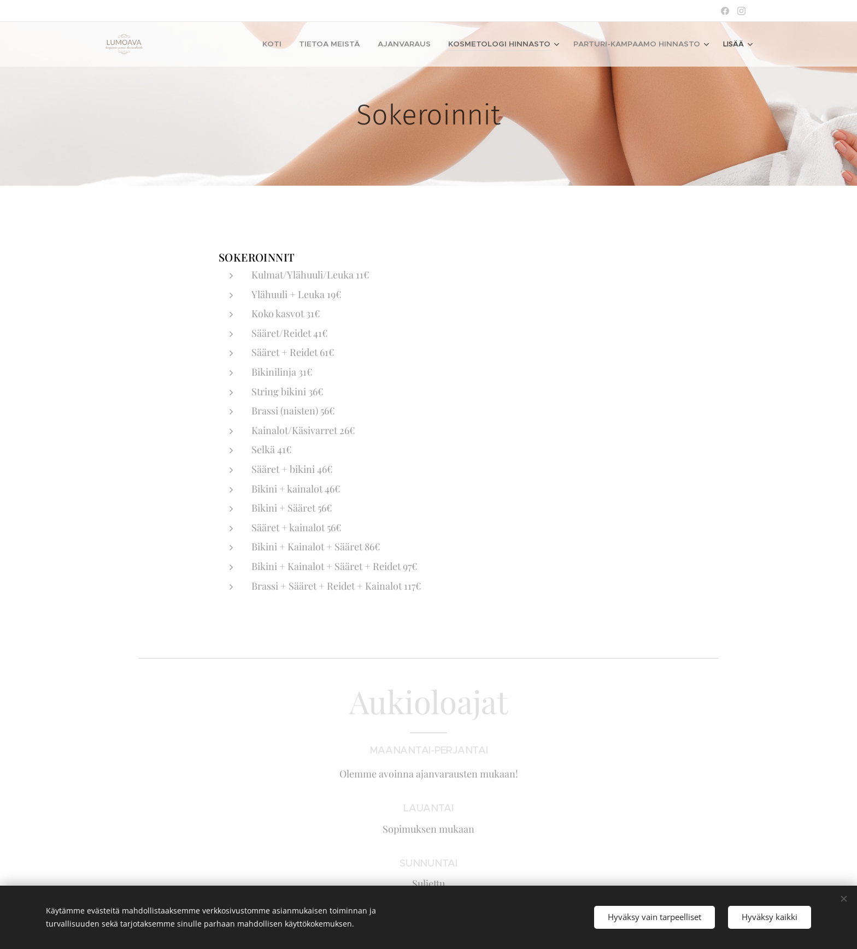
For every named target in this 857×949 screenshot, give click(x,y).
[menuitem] (245, 44)
